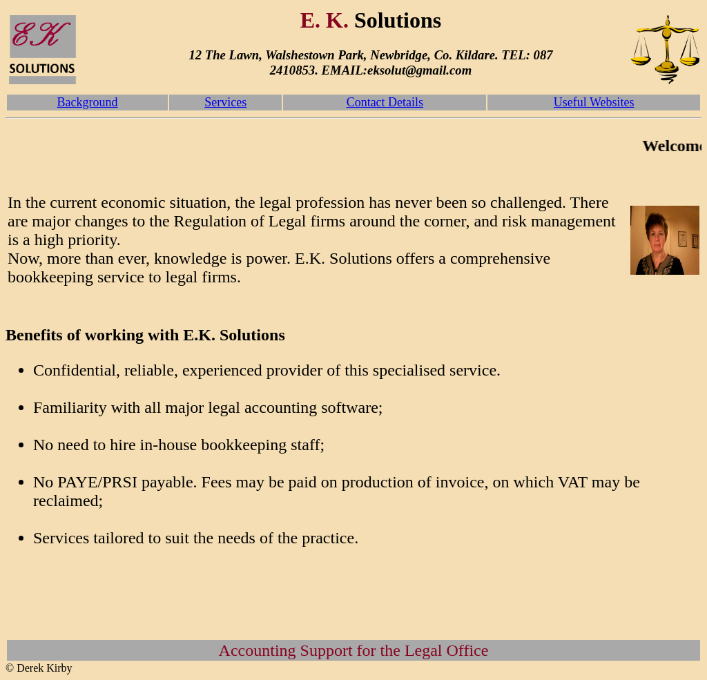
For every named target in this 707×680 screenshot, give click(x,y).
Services (225, 102)
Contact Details (385, 102)
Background (87, 102)
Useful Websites (594, 102)
